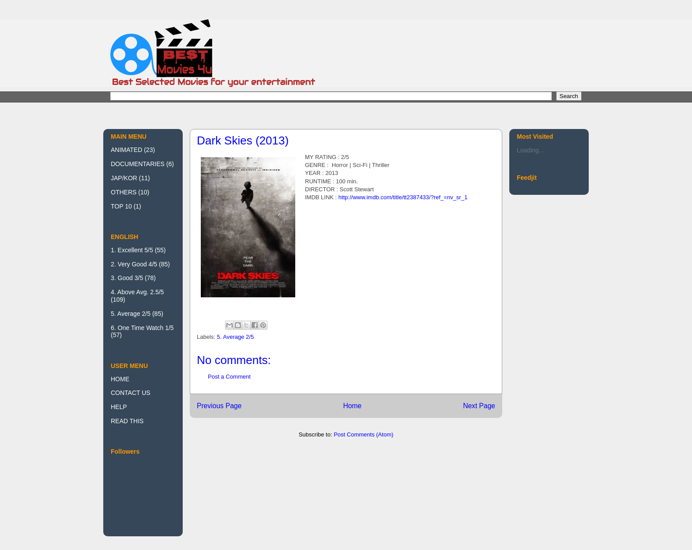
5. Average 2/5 (235, 337)
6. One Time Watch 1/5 (142, 327)
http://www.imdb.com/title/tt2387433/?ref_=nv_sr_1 (402, 197)
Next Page (479, 406)
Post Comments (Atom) (363, 434)
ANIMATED (126, 149)
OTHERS (123, 192)
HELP (119, 406)
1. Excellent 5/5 (132, 250)
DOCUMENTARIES (138, 163)
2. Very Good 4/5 (134, 264)
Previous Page (219, 406)
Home (352, 406)
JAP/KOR (124, 178)
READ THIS (127, 421)
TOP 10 (121, 206)
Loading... (530, 150)
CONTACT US (130, 392)
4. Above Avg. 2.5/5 (137, 292)
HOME (120, 379)
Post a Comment (229, 376)
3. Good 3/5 (127, 277)
